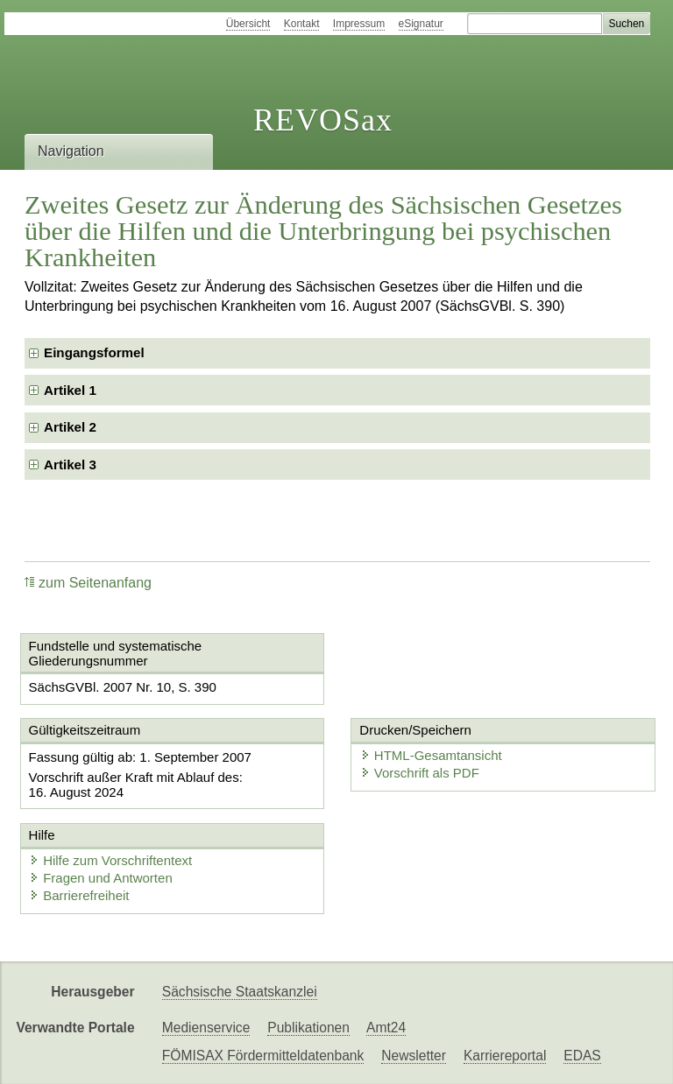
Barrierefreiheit (79, 895)
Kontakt (302, 24)
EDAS (581, 1055)
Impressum (359, 24)
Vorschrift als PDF (417, 772)
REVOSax (323, 119)
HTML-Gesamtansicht (428, 755)
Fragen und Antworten (101, 877)
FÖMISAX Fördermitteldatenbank (263, 1055)
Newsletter (413, 1055)
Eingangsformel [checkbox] (94, 352)
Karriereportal (505, 1055)
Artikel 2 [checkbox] (70, 426)
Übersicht (248, 24)
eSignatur (421, 24)
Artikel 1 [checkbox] (70, 390)
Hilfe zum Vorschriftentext (110, 860)
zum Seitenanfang (88, 582)
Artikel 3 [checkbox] (70, 464)
